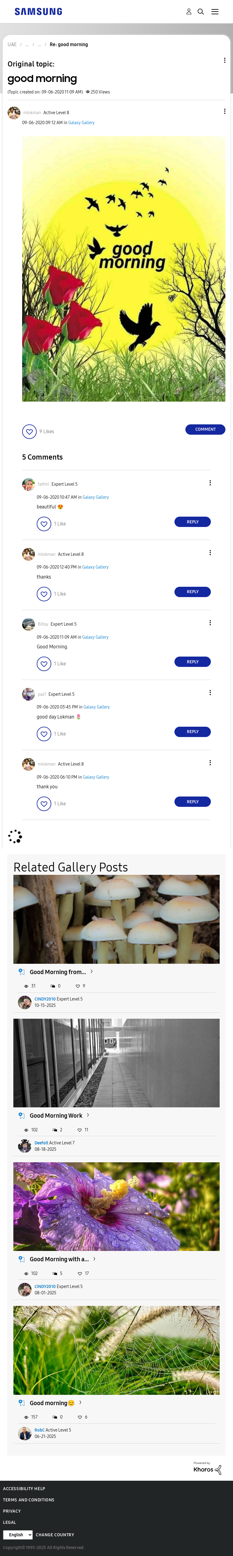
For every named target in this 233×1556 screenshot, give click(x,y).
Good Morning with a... (59, 1259)
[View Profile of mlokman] (32, 112)
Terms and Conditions (29, 1500)
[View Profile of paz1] (42, 694)
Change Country (55, 1534)
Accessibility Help (24, 1488)
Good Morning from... (58, 972)
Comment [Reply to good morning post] (205, 429)
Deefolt (41, 1143)
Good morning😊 (52, 1403)
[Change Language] (18, 1535)
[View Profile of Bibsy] (43, 624)
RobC (40, 1430)
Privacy (12, 1511)
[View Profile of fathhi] (43, 484)
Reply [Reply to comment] (193, 522)
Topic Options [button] (214, 60)
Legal (9, 1522)
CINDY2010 (45, 999)
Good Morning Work (56, 1115)
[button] (215, 111)
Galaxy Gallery (81, 122)
